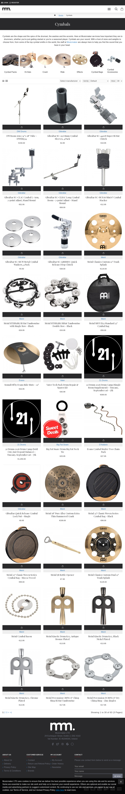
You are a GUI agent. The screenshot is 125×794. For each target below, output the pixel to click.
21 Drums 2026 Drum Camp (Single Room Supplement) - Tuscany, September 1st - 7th (103, 387)
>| (11, 712)
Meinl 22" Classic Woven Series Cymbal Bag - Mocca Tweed (22, 576)
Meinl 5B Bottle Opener (62, 575)
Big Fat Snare (62, 445)
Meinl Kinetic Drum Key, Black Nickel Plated (103, 638)
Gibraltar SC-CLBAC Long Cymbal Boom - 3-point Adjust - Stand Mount (62, 200)
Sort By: (86, 81)
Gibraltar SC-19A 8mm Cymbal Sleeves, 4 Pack (62, 137)
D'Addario (103, 445)
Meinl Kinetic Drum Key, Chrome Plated (21, 699)
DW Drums (21, 131)
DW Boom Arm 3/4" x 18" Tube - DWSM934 (21, 137)
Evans (21, 380)
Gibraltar (62, 131)
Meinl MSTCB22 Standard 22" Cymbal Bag (103, 325)
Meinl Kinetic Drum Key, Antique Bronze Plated (62, 638)
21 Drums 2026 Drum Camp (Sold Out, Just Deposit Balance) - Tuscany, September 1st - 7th (21, 452)
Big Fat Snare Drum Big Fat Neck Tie (62, 450)
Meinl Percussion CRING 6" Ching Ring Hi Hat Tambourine (62, 699)
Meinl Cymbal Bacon (21, 636)
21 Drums (103, 380)
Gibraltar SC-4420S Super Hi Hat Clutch (103, 137)
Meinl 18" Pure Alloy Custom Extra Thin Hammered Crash (62, 515)
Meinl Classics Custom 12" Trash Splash (103, 263)
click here (60, 790)
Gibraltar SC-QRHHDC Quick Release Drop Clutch (62, 263)
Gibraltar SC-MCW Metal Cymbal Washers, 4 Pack (21, 263)
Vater (62, 380)
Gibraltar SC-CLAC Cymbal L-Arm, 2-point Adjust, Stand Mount (21, 199)
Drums (61, 15)
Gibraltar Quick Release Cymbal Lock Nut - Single (22, 515)
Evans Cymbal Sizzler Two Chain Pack (103, 450)
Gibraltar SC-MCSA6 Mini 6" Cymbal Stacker (103, 199)
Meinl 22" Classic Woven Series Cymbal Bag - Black (103, 515)
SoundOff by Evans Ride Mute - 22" (22, 384)
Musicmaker (72, 42)
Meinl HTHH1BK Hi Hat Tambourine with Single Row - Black (22, 325)
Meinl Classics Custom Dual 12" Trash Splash (103, 576)
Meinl (103, 257)
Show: (113, 81)
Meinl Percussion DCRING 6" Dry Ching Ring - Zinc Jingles (103, 699)
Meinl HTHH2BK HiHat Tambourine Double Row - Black (62, 325)
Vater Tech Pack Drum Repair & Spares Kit (62, 386)
